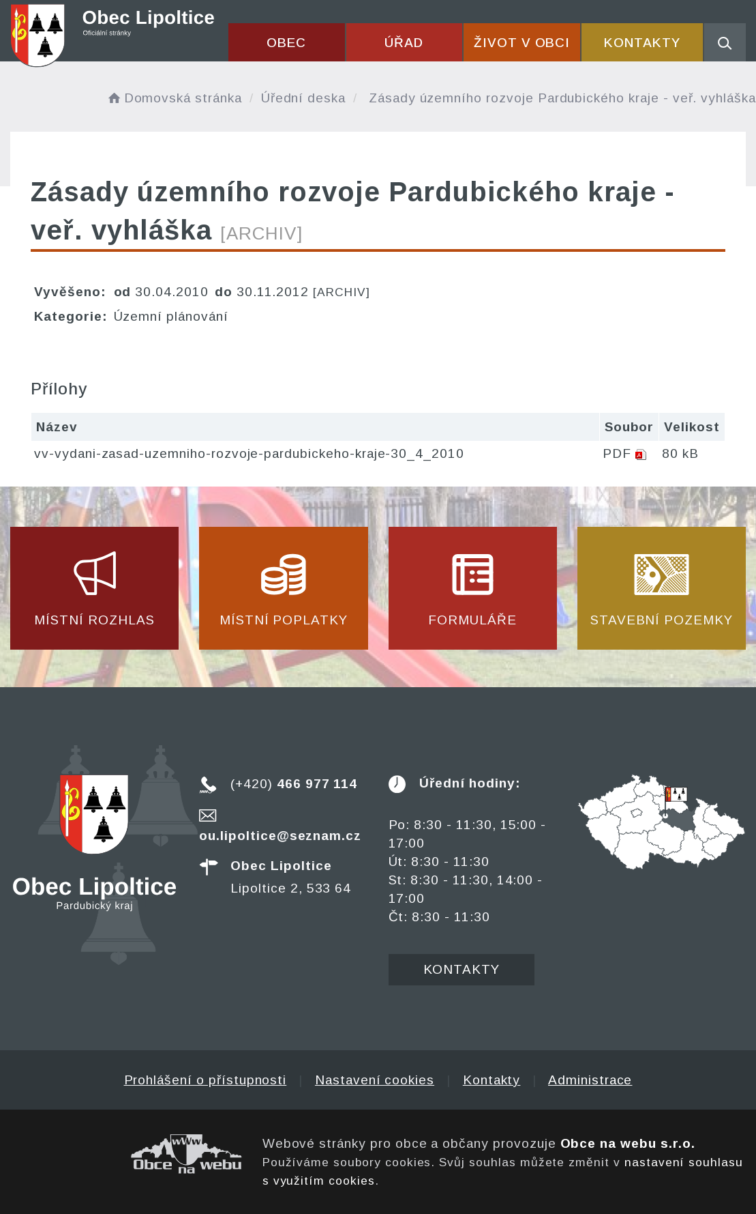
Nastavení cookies (374, 1080)
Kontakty (642, 42)
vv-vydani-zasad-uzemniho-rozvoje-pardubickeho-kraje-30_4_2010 (249, 453)
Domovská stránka (174, 98)
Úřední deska (303, 98)
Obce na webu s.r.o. (627, 1143)
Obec (286, 42)
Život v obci (522, 42)
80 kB (680, 453)
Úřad (403, 42)
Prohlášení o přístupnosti (205, 1080)
